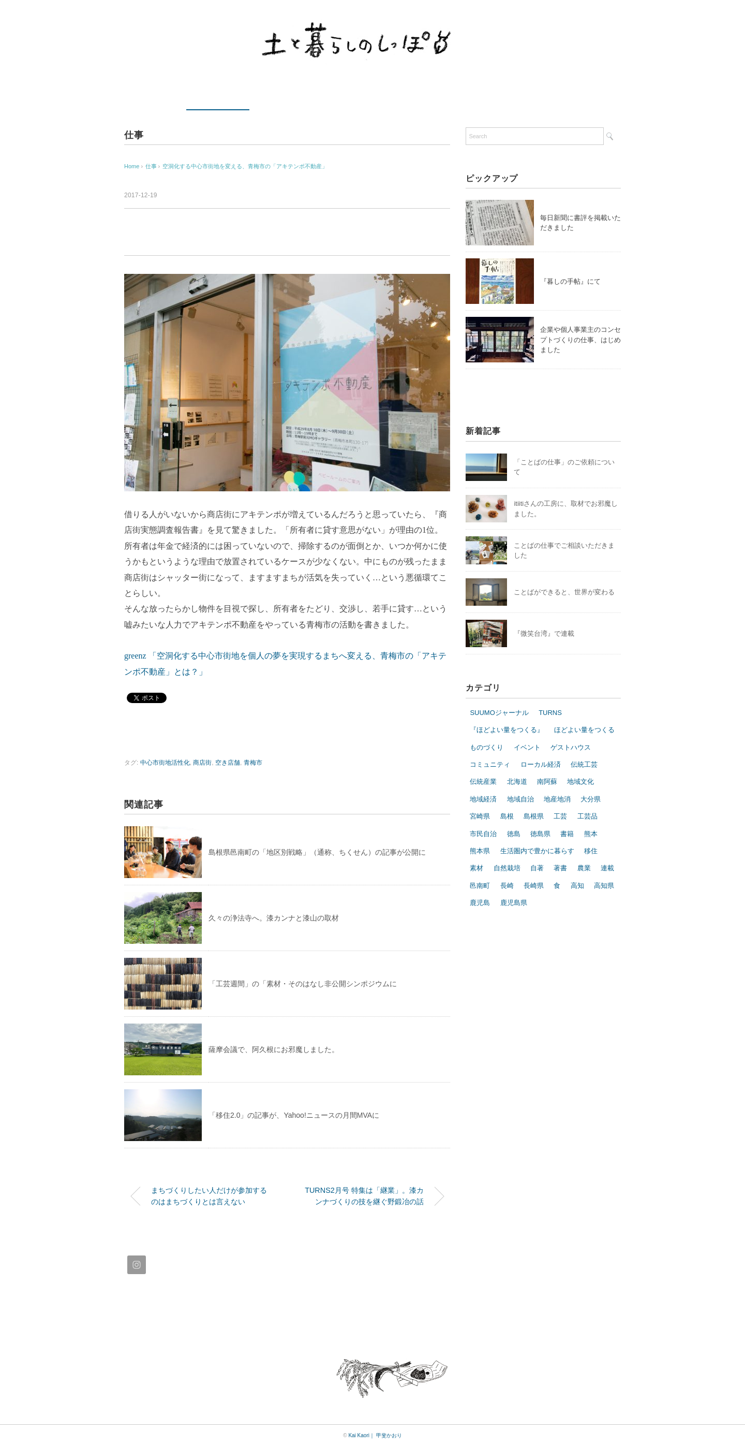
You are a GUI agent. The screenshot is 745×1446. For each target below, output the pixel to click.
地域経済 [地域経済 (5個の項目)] (483, 799)
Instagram (519, 96)
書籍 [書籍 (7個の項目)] (567, 834)
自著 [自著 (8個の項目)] (537, 868)
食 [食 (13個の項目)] (557, 885)
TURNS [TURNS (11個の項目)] (550, 713)
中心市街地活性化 (165, 762)
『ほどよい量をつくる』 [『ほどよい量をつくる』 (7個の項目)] (507, 730)
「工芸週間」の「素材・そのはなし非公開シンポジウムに (302, 984)
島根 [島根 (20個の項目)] (507, 816)
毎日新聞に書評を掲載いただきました (580, 223)
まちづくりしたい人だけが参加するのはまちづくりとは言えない (209, 1196)
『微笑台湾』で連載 (544, 633)
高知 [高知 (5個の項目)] (577, 885)
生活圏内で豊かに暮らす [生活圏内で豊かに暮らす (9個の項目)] (537, 851)
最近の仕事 (217, 96)
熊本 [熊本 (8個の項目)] (591, 834)
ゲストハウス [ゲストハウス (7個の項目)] (570, 747)
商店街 (202, 762)
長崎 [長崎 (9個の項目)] (507, 885)
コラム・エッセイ (299, 96)
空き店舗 (227, 762)
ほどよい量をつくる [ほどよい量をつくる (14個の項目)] (584, 730)
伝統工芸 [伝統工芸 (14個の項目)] (584, 764)
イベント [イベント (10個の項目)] (527, 747)
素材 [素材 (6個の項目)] (476, 868)
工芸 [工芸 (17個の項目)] (560, 816)
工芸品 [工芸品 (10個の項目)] (587, 816)
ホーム (151, 96)
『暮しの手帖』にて (570, 281)
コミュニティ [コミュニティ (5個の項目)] (490, 764)
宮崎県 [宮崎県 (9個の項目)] (480, 816)
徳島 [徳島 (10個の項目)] (513, 834)
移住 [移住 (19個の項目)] (591, 851)
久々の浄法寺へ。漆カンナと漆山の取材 (273, 918)
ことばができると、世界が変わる (564, 592)
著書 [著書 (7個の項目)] (560, 868)
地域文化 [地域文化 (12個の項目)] (580, 781)
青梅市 (253, 762)
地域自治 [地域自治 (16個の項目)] (520, 799)
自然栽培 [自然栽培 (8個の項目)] (507, 868)
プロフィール (380, 96)
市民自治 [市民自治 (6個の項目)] (483, 834)
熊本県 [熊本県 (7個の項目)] (480, 851)
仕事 (134, 135)
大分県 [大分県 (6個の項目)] (590, 799)
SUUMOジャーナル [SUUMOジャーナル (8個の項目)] (499, 713)
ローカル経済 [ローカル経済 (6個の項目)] (540, 764)
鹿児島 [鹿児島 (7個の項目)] (480, 903)
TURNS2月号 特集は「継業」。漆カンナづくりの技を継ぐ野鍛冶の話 (364, 1196)
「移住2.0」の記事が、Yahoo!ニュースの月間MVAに (293, 1115)
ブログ (580, 96)
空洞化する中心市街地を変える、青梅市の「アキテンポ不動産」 (244, 166)
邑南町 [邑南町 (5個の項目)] (480, 885)
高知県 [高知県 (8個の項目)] (604, 885)
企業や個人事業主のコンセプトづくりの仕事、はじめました (580, 340)
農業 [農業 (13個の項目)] (584, 868)
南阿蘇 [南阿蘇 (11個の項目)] (547, 781)
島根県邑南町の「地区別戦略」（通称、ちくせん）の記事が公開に (317, 852)
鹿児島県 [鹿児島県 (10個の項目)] (513, 903)
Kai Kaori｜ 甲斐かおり (374, 1435)
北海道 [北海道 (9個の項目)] (517, 781)
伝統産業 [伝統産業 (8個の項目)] (483, 781)
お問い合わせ (454, 96)
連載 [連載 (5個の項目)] (607, 868)
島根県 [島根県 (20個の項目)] (534, 816)
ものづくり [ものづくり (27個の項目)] (486, 747)
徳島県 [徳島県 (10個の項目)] (540, 834)
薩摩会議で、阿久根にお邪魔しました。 (273, 1049)
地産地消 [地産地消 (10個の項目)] (557, 799)
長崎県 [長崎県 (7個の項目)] (534, 885)
